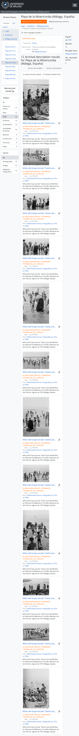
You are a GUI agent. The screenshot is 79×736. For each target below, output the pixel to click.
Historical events (10, 107)
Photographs (10, 162)
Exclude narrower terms (52, 74)
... (5, 43)
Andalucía (8, 35)
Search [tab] (5, 27)
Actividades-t (10, 125)
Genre (5, 153)
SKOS (68, 40)
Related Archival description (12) (34, 22)
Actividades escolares (10, 129)
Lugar (7, 31)
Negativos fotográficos (10, 170)
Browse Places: (10, 17)
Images (10, 165)
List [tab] (14, 23)
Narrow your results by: (10, 89)
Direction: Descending (53, 68)
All (4, 102)
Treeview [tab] (6, 23)
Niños (10, 146)
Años (10, 113)
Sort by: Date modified (35, 68)
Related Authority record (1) (59, 22)
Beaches (10, 135)
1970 (10, 117)
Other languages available (31, 33)
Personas (10, 143)
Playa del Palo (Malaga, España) (16, 70)
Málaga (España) (11, 39)
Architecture (10, 139)
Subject (6, 97)
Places (34, 43)
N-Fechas (10, 121)
